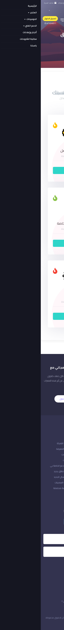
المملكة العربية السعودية (47, 623)
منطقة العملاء (54, 482)
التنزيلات (26, 460)
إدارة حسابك (55, 488)
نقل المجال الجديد (21, 477)
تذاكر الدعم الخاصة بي (19, 466)
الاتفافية (55, 601)
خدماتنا (26, 606)
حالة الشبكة (56, 449)
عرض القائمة (46, 81)
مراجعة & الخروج (53, 477)
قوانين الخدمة (52, 606)
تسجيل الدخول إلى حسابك (49, 466)
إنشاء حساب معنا (53, 460)
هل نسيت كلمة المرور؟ (50, 454)
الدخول (22, 399)
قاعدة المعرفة (22, 449)
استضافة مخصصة (21, 488)
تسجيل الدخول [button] (9, 18)
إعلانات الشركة (23, 443)
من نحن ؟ (25, 601)
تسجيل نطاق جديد (21, 471)
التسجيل (41, 399)
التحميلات (25, 454)
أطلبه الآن (32, 170)
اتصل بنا (57, 443)
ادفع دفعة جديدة (53, 471)
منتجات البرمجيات (22, 482)
